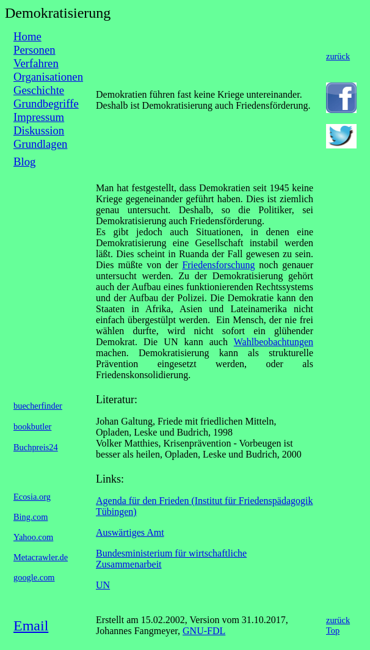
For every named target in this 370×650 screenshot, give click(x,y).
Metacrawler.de (40, 557)
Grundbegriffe (46, 103)
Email (30, 626)
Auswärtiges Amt (130, 532)
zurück (338, 56)
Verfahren (36, 63)
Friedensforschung (218, 265)
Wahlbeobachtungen (273, 342)
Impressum (38, 117)
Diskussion (38, 130)
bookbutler (32, 426)
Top (332, 630)
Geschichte (38, 90)
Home (27, 36)
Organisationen (48, 76)
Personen (34, 49)
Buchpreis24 (35, 447)
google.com (34, 577)
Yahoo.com (33, 537)
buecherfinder (37, 406)
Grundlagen (40, 143)
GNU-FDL (204, 631)
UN (103, 585)
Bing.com (30, 517)
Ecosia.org (32, 497)
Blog (24, 161)
